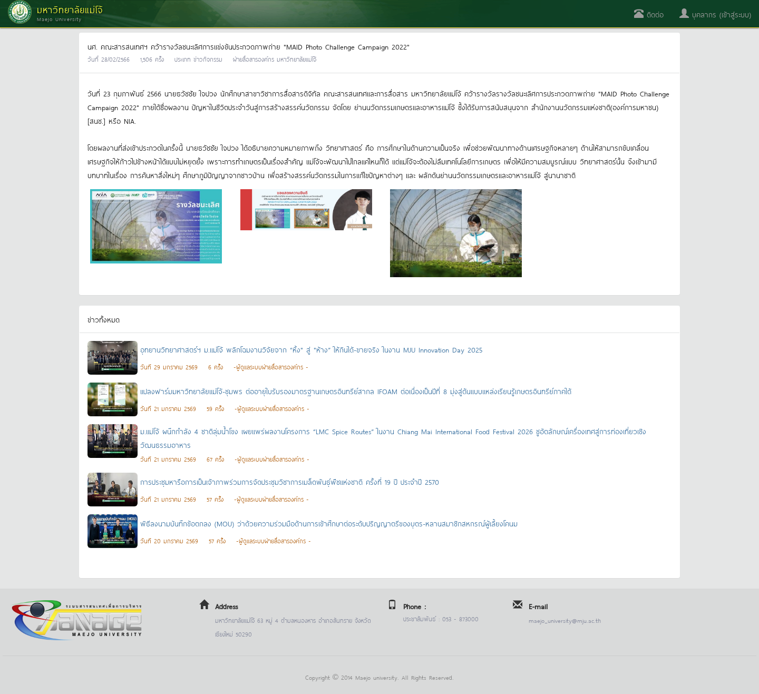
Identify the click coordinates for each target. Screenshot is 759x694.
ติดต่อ (649, 14)
